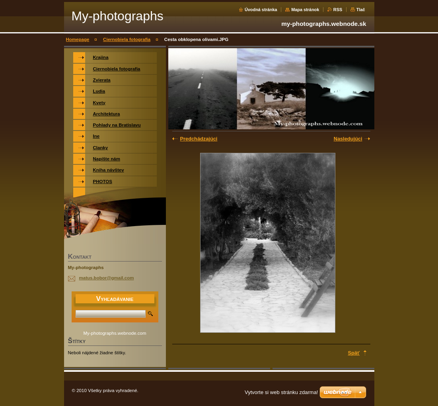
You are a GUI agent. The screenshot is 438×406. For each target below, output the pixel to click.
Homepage (78, 39)
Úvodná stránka (261, 9)
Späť (354, 353)
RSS (337, 9)
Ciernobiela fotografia (126, 39)
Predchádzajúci (199, 139)
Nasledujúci (348, 139)
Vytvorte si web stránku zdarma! (281, 392)
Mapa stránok (305, 9)
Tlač (360, 9)
